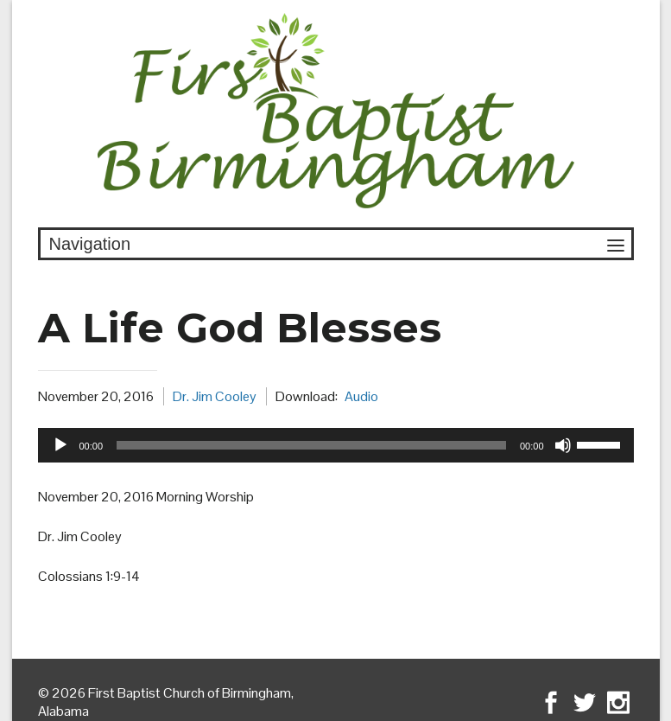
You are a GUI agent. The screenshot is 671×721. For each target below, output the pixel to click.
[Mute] (563, 445)
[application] (336, 445)
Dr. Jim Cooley (214, 396)
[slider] (311, 445)
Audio (361, 396)
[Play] (60, 445)
